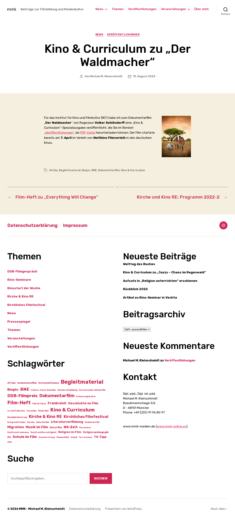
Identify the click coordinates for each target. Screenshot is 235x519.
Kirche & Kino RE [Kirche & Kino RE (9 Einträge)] (45, 416)
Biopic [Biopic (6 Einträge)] (13, 389)
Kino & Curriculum (133, 170)
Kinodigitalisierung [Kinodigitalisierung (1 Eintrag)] (17, 417)
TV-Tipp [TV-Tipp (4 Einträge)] (100, 437)
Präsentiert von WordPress (123, 509)
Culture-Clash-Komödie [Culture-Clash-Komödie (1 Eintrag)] (43, 390)
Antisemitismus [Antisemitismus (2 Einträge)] (48, 382)
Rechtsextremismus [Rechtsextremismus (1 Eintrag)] (18, 432)
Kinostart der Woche (23, 288)
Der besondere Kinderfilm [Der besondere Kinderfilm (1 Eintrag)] (92, 390)
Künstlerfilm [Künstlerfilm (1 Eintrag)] (42, 422)
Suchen (100, 478)
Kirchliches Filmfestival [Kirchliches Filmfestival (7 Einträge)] (86, 416)
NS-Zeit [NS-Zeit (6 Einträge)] (71, 427)
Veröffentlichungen (142, 9)
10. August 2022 (144, 76)
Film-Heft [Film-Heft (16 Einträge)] (19, 402)
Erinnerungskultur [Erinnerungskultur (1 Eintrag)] (86, 396)
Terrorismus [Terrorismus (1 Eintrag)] (85, 437)
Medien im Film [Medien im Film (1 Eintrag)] (92, 422)
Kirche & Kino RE (20, 296)
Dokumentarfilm (109, 170)
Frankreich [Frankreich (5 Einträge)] (57, 403)
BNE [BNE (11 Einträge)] (24, 389)
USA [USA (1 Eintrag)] (9, 442)
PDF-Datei (87, 132)
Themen (118, 9)
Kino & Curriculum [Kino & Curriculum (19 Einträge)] (72, 410)
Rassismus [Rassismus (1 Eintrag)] (85, 427)
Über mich (201, 9)
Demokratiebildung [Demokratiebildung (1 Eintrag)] (67, 390)
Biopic (86, 170)
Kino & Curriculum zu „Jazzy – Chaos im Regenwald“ (164, 272)
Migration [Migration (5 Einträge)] (15, 427)
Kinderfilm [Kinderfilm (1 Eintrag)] (43, 411)
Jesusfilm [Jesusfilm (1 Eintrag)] (31, 411)
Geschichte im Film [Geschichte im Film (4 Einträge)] (83, 403)
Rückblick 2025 (135, 289)
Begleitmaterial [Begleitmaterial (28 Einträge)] (82, 382)
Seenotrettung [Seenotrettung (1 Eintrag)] (47, 437)
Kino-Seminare (19, 279)
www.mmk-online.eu (171, 426)
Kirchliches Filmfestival (26, 305)
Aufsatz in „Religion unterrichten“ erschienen (160, 281)
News (99, 9)
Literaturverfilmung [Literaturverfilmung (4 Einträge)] (67, 422)
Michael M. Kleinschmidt (106, 76)
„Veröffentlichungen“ (59, 132)
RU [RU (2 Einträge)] (9, 437)
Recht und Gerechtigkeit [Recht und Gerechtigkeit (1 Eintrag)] (44, 432)
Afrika (53, 170)
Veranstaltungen (173, 9)
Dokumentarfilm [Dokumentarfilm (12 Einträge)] (57, 395)
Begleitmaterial (70, 170)
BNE (94, 170)
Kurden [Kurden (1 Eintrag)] (31, 422)
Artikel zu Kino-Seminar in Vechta (150, 297)
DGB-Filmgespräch (22, 271)
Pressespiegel (18, 321)
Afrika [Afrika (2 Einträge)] (11, 382)
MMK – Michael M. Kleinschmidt (42, 509)
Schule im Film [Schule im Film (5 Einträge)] (25, 437)
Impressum (75, 225)
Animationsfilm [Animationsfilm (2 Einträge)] (27, 382)
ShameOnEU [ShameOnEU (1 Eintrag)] (62, 437)
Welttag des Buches (139, 264)
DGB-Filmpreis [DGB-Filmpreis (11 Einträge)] (22, 395)
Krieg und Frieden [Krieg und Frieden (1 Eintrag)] (16, 422)
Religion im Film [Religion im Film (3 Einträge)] (69, 432)
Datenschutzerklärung (32, 225)
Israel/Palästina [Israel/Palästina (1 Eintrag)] (16, 411)
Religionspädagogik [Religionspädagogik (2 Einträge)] (96, 432)
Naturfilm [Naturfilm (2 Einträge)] (56, 427)
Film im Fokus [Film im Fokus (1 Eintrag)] (39, 403)
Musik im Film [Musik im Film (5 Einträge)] (37, 427)
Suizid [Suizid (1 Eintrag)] (74, 437)
